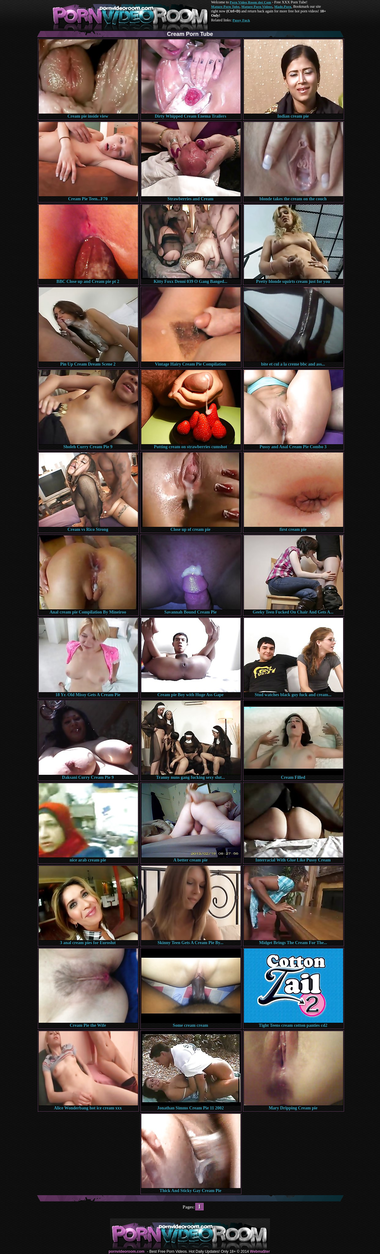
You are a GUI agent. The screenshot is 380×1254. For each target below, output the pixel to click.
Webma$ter (260, 1251)
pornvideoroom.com (126, 1251)
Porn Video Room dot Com (250, 2)
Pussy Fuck (241, 20)
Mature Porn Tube (225, 6)
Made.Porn (282, 6)
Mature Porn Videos (256, 6)
